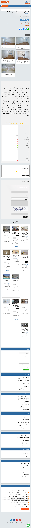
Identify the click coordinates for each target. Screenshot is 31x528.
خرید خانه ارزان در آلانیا (25, 388)
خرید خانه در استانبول (25, 445)
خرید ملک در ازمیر (26, 418)
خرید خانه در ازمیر (26, 421)
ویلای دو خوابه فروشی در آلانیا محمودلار (6, 281)
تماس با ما (10, 517)
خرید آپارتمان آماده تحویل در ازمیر (23, 422)
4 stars (19, 172)
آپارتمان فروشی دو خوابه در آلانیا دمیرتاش (15, 232)
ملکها (23, 10)
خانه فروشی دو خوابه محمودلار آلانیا (15, 306)
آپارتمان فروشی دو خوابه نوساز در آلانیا (25, 305)
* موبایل (26, 195)
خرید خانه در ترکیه (26, 452)
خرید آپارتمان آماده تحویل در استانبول (23, 439)
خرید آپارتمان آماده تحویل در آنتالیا (23, 400)
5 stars (16, 172)
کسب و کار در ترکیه (26, 468)
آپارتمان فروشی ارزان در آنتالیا (24, 408)
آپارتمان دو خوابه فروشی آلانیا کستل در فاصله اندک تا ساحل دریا (24, 258)
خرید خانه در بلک (26, 457)
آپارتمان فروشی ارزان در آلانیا (24, 390)
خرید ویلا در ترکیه (26, 453)
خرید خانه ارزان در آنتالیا (25, 406)
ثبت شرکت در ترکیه (25, 476)
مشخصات (27, 82)
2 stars (25, 172)
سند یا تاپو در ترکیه (26, 472)
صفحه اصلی (27, 10)
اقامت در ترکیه (26, 474)
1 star (28, 172)
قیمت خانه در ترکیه (26, 465)
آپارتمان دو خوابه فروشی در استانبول (23, 437)
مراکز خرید (27, 478)
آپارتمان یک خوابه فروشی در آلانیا (23, 377)
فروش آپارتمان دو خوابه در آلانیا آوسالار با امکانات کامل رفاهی (24, 233)
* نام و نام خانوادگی (24, 190)
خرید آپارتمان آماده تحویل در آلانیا (23, 380)
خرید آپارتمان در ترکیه (25, 455)
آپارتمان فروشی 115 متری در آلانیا (7, 233)
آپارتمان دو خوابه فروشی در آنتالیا (23, 398)
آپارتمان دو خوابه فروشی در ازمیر (23, 425)
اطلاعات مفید (16, 517)
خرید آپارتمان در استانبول (25, 443)
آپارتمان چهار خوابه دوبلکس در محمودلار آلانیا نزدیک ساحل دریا (15, 282)
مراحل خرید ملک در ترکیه (25, 470)
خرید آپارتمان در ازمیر (25, 416)
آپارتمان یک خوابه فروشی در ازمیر (23, 424)
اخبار (13, 517)
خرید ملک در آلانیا (26, 383)
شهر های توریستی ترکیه (25, 463)
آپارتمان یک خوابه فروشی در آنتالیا (23, 396)
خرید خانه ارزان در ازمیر (25, 427)
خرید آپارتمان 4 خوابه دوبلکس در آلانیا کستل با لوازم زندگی (24, 329)
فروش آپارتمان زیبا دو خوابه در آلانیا (6, 257)
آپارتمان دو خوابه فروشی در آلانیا (23, 378)
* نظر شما (26, 199)
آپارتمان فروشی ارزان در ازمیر (24, 429)
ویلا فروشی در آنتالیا (26, 401)
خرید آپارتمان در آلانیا (25, 385)
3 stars (22, 172)
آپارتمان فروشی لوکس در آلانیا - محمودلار (6, 305)
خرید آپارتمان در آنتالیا (25, 404)
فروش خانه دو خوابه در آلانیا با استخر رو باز (15, 256)
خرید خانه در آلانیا (26, 386)
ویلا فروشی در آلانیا (26, 382)
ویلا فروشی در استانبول (25, 440)
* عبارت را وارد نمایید (25, 212)
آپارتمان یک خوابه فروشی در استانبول (23, 436)
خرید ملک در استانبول (25, 442)
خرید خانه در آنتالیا (26, 409)
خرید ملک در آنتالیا (26, 403)
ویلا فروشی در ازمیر (26, 419)
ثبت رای (25, 175)
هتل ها (28, 481)
